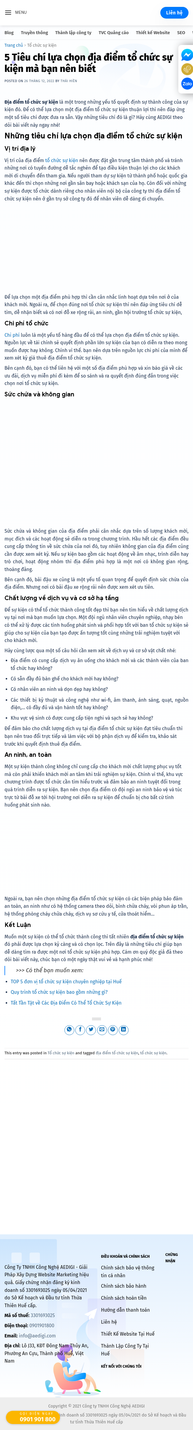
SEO (181, 32)
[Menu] (15, 13)
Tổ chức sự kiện (41, 45)
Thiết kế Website (153, 32)
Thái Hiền (69, 81)
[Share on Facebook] (80, 1030)
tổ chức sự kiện (61, 160)
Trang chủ (13, 45)
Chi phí (11, 335)
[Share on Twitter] (91, 1030)
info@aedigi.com (37, 1336)
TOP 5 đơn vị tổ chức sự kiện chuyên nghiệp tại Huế (66, 981)
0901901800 (41, 1325)
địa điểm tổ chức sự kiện (117, 1053)
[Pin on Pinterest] (113, 1030)
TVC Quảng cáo (114, 32)
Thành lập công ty (73, 32)
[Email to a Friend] (102, 1030)
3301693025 (43, 1315)
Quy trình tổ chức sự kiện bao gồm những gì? (59, 992)
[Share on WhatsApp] (69, 1030)
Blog (9, 32)
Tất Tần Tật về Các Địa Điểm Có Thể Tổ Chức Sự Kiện (66, 1003)
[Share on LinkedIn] (124, 1030)
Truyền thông (34, 32)
